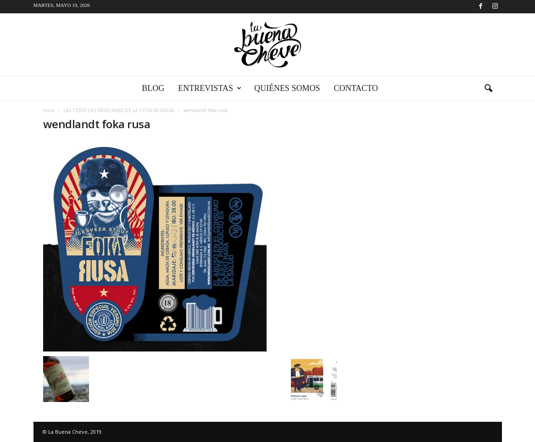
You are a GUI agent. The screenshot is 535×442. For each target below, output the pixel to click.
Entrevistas (209, 88)
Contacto (356, 88)
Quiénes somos (287, 88)
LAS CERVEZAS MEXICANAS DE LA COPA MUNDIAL (119, 110)
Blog (153, 88)
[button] (488, 89)
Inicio (49, 110)
